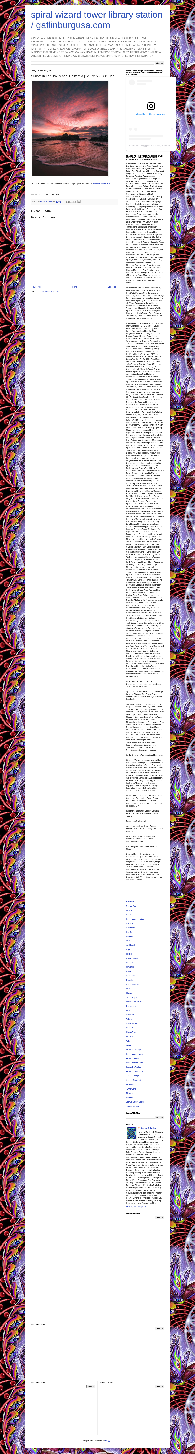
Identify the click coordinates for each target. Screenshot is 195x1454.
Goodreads (130, 928)
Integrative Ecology (134, 1067)
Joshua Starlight (132, 1076)
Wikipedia (130, 1015)
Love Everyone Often (134, 1063)
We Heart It (130, 945)
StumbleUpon (131, 997)
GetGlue (129, 923)
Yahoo (128, 1041)
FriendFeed (130, 954)
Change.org (131, 1006)
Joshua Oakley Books (135, 1102)
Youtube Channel (133, 1106)
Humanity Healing (133, 984)
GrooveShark (131, 1024)
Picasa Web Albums (134, 1002)
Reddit (129, 915)
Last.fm (129, 932)
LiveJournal (130, 962)
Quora (128, 971)
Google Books (132, 958)
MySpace (130, 967)
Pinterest (129, 1093)
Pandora (129, 1028)
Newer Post (36, 287)
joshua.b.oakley (153, 146)
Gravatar (129, 980)
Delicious (130, 936)
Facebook (130, 902)
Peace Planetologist (134, 1050)
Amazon (129, 1037)
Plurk (128, 989)
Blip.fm (129, 993)
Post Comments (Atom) (51, 291)
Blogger (129, 910)
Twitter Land (131, 1089)
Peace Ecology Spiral (134, 1071)
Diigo (128, 949)
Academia (130, 1084)
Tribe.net (129, 1019)
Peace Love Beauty (134, 1058)
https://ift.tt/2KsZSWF (102, 184)
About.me (130, 941)
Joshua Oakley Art (133, 1080)
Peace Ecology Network (135, 919)
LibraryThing (131, 1032)
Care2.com (130, 976)
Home (74, 287)
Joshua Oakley (136, 146)
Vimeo (128, 1045)
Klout (128, 1010)
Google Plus (131, 906)
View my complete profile (136, 1206)
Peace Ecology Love (134, 1054)
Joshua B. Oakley (148, 1128)
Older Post (112, 287)
